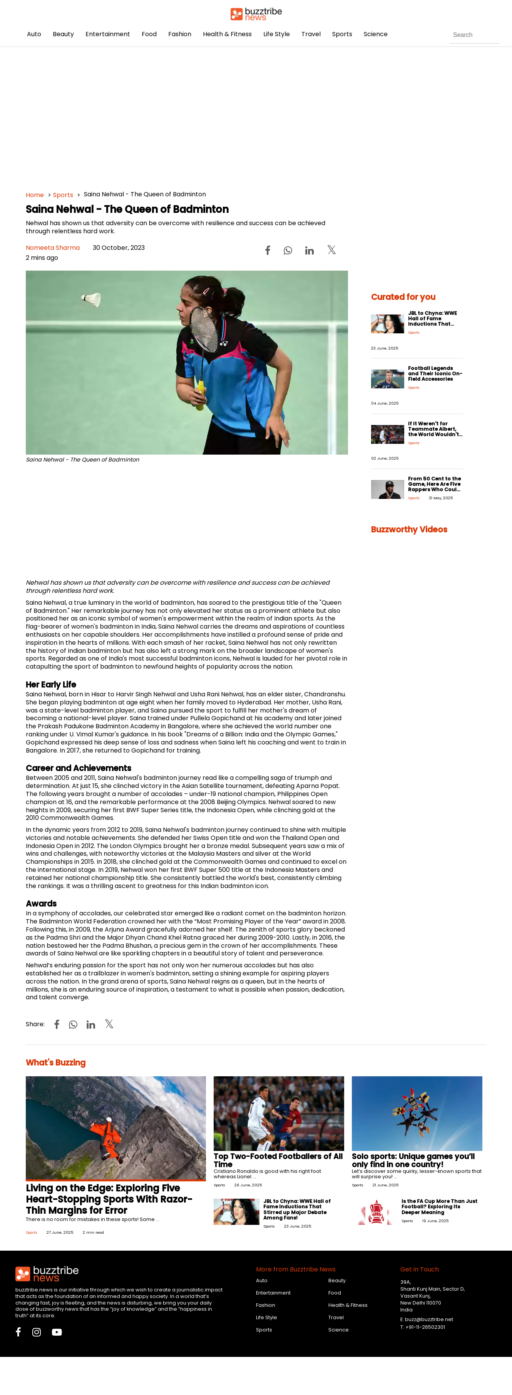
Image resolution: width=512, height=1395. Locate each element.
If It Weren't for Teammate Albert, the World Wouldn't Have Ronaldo (433, 431)
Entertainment (107, 34)
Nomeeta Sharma (53, 247)
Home (35, 195)
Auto (34, 34)
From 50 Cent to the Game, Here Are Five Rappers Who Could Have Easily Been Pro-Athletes (434, 489)
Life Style (276, 34)
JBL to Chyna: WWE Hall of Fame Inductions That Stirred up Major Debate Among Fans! (435, 324)
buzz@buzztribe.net (429, 1319)
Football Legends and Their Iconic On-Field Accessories (435, 373)
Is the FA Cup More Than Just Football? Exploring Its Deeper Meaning (439, 1206)
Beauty (63, 34)
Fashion (179, 34)
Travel (311, 34)
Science (376, 34)
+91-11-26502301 (425, 1327)
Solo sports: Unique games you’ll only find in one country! (413, 1160)
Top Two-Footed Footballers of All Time (278, 1160)
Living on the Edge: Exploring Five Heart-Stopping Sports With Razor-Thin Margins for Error (109, 1199)
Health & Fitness (227, 34)
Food (149, 34)
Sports (342, 34)
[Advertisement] (256, 115)
